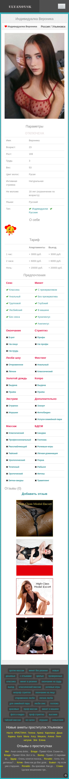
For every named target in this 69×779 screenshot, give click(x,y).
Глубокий (43, 303)
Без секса (14, 316)
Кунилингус (44, 316)
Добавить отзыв (34, 494)
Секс (9, 282)
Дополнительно (45, 398)
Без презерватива (47, 296)
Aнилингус (43, 323)
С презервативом (47, 289)
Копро (39, 378)
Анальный (14, 296)
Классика (14, 289)
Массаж (11, 426)
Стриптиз (41, 330)
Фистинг (40, 357)
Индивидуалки (40, 208)
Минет (39, 282)
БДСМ (39, 426)
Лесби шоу (13, 357)
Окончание (13, 330)
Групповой (15, 303)
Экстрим (12, 398)
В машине (43, 310)
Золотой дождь (16, 378)
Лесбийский (15, 310)
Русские (33, 212)
